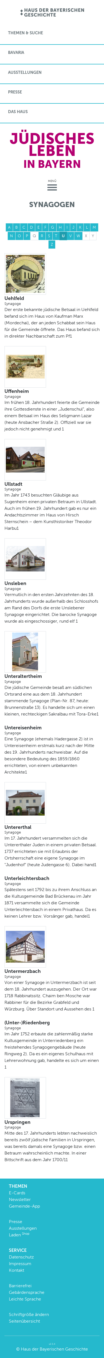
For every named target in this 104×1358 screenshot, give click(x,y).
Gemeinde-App (24, 1206)
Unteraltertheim (52, 678)
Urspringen (52, 1124)
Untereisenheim (52, 730)
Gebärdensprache (26, 1292)
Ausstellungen (25, 72)
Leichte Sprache (25, 1299)
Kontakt (16, 1270)
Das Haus (18, 111)
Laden (19, 1234)
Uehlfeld (52, 300)
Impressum (20, 1263)
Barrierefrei (20, 1285)
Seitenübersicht (24, 1321)
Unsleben (52, 585)
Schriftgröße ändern (29, 1314)
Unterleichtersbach (52, 880)
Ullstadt (52, 486)
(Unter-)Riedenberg (52, 1025)
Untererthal (52, 829)
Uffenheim (52, 393)
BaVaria (16, 52)
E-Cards (17, 1192)
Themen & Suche (25, 32)
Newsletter (20, 1199)
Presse (15, 92)
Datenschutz (21, 1257)
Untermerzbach (52, 973)
